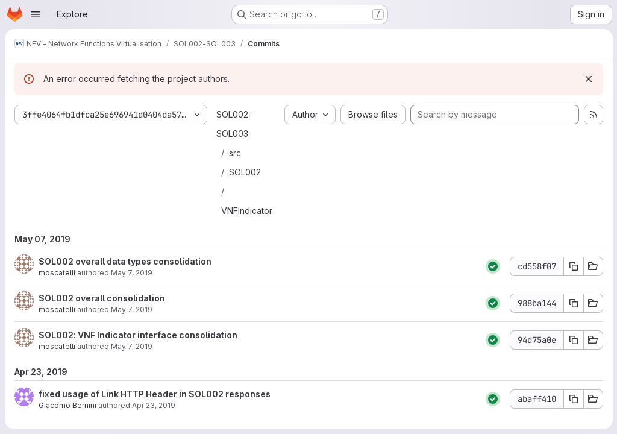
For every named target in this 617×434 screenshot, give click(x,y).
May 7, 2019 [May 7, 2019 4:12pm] (131, 272)
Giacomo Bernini (67, 405)
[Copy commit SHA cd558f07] (573, 266)
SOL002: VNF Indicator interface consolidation (138, 335)
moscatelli (57, 272)
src (235, 153)
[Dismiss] (588, 79)
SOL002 (245, 172)
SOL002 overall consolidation (102, 298)
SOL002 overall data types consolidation (125, 261)
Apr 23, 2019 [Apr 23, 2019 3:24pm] (153, 405)
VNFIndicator (246, 211)
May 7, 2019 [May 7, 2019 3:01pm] (131, 346)
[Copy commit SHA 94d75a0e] (573, 340)
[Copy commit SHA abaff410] (573, 399)
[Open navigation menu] (35, 14)
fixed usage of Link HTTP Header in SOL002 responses (155, 394)
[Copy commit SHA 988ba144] (573, 303)
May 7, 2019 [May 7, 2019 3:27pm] (131, 309)
